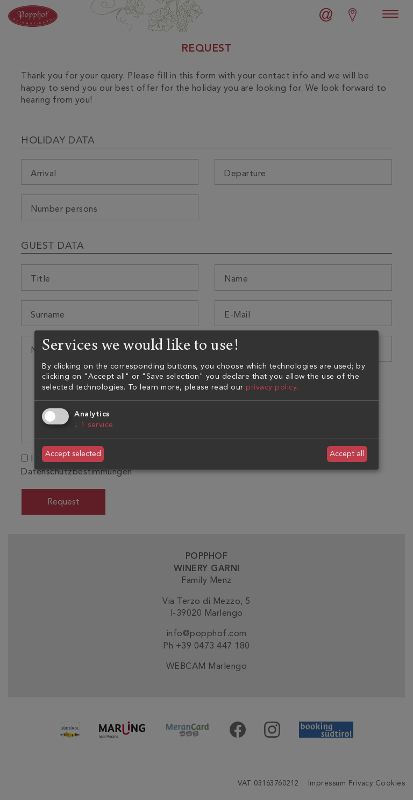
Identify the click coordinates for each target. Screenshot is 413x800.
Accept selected (73, 453)
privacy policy (271, 387)
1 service (93, 424)
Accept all (347, 453)
